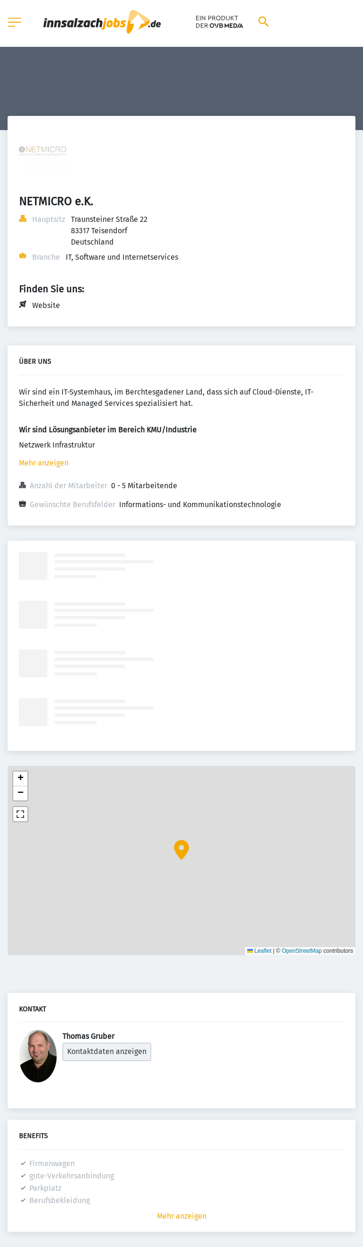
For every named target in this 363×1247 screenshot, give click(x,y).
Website (46, 305)
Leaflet (259, 951)
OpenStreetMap (302, 951)
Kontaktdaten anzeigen (107, 1051)
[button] (181, 850)
